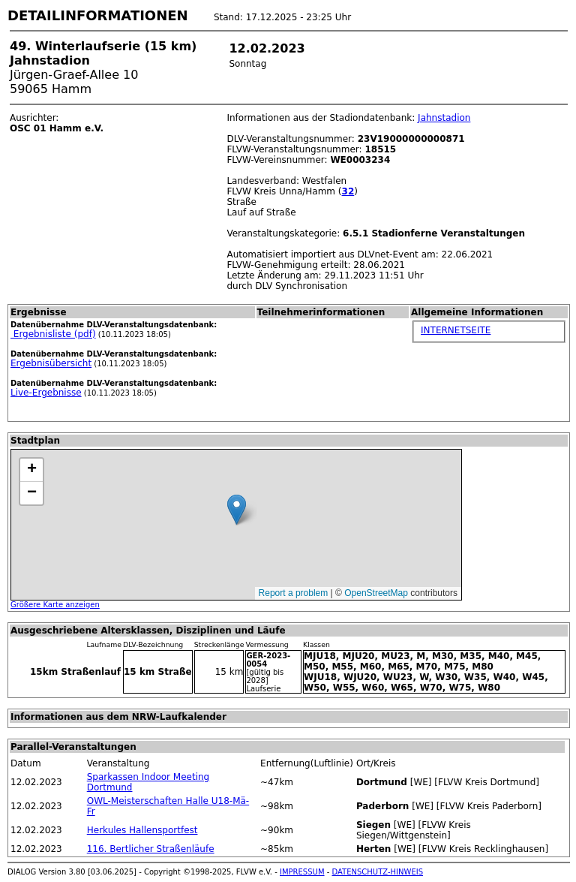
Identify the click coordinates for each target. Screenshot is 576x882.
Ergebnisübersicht (51, 363)
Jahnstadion (444, 118)
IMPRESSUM (302, 872)
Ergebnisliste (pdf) (53, 334)
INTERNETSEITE (455, 330)
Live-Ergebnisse (46, 392)
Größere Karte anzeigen (55, 605)
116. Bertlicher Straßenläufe (150, 849)
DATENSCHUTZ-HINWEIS (378, 872)
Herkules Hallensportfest (142, 830)
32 (348, 191)
